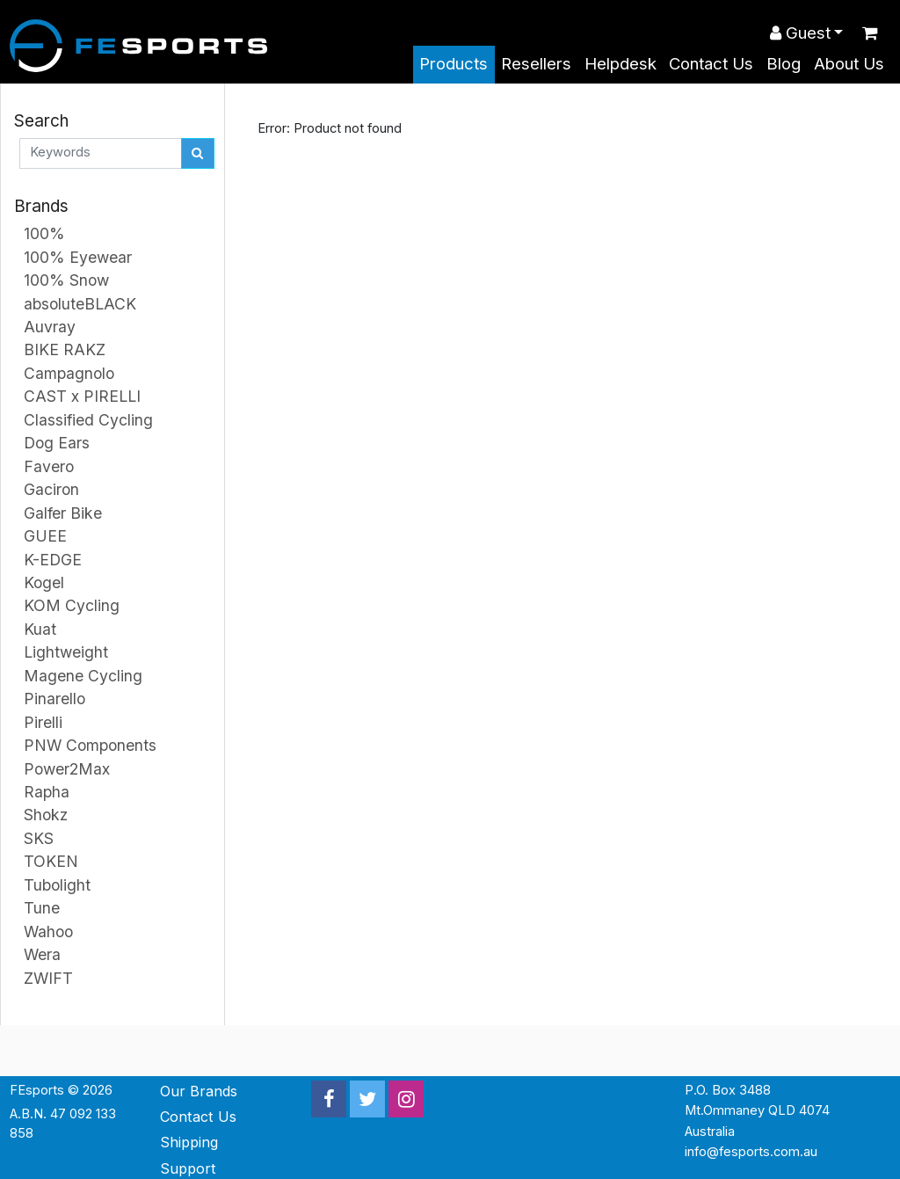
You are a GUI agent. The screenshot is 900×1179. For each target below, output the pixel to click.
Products (453, 64)
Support (188, 1168)
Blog (783, 64)
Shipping (189, 1142)
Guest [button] (800, 33)
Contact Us (711, 64)
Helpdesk (620, 64)
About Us (849, 64)
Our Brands (198, 1091)
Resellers (536, 64)
